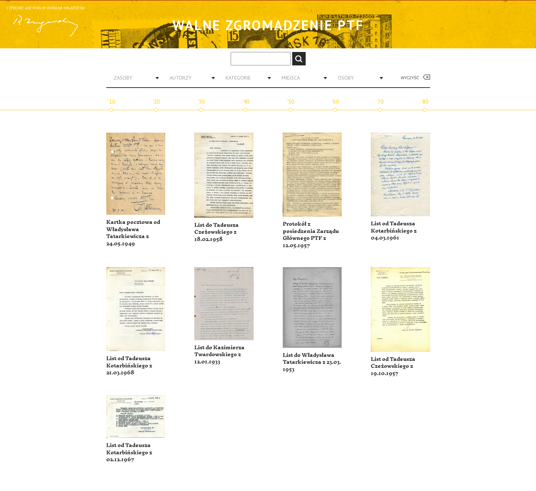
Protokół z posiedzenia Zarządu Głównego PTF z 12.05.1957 (311, 235)
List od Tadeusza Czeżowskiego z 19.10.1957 (393, 366)
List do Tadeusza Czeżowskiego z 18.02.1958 (216, 232)
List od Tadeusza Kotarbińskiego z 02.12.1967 (129, 452)
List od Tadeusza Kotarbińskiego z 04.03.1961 (394, 230)
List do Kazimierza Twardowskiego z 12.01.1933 (219, 354)
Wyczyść (410, 78)
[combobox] (133, 78)
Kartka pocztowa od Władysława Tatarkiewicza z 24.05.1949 (133, 233)
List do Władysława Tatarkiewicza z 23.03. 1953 (312, 362)
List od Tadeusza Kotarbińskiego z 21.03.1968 (129, 365)
